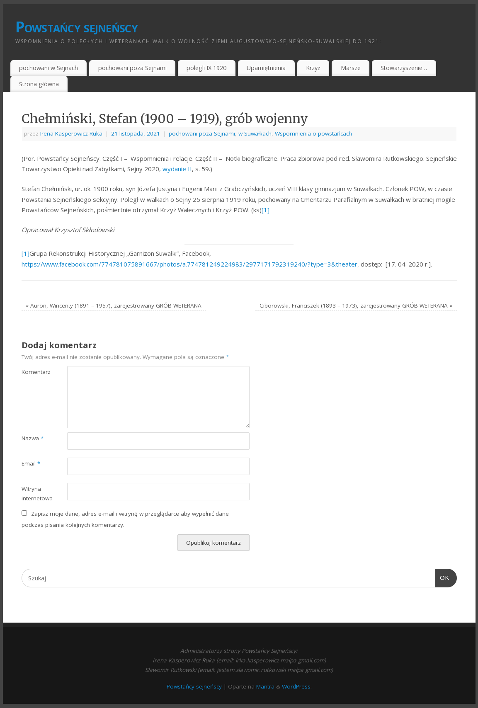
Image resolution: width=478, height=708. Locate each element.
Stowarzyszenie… (404, 68)
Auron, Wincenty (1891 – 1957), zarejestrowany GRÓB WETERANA (113, 305)
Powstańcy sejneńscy (76, 27)
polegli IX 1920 (206, 68)
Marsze (351, 68)
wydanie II (177, 169)
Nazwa (33, 438)
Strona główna (39, 84)
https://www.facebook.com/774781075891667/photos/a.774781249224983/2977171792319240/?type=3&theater (189, 264)
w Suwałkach (255, 133)
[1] (265, 210)
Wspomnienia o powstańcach (313, 133)
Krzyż (313, 68)
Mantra (265, 686)
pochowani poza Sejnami (132, 68)
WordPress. (297, 686)
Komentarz (33, 372)
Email (31, 463)
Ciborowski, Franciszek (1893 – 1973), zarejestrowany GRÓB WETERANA (356, 305)
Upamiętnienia (266, 68)
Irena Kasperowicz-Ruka (71, 133)
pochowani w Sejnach (48, 68)
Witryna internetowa (33, 493)
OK (442, 577)
